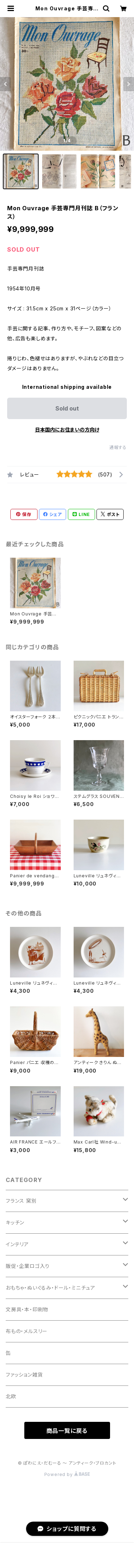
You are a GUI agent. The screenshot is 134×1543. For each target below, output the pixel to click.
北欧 (11, 1396)
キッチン (15, 1222)
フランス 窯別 (21, 1201)
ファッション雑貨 (24, 1375)
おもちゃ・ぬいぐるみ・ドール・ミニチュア (50, 1288)
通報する (118, 447)
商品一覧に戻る (67, 1430)
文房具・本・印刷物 (27, 1309)
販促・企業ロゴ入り (28, 1266)
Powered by (67, 1474)
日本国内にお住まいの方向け (67, 430)
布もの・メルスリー (27, 1331)
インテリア (17, 1244)
